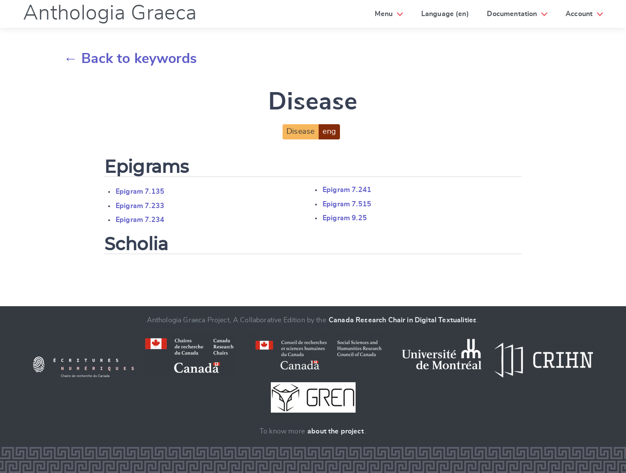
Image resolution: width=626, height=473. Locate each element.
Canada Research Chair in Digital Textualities (402, 320)
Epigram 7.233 (140, 205)
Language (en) (445, 13)
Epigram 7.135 (140, 191)
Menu (384, 13)
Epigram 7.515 (347, 204)
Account (579, 13)
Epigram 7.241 (347, 189)
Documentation (512, 13)
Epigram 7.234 (140, 219)
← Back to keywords (130, 59)
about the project (335, 431)
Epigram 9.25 (345, 218)
